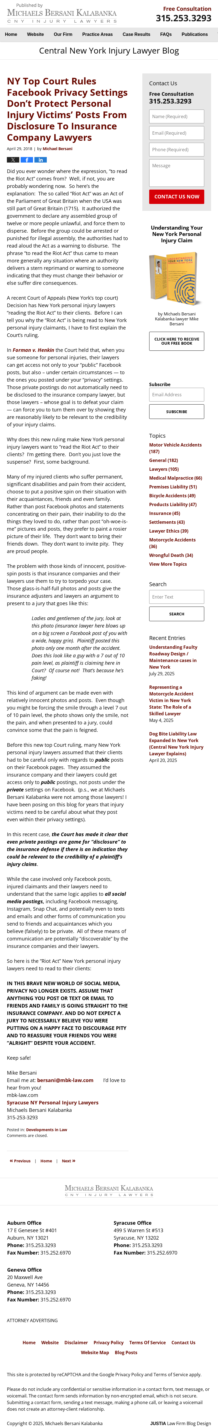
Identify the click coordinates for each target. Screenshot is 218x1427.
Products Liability (173, 504)
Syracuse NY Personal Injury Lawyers (53, 1102)
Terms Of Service (147, 1343)
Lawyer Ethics (168, 531)
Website (35, 34)
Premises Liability (173, 487)
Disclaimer (76, 1343)
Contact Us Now (176, 196)
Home (11, 34)
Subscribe (159, 384)
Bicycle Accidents (172, 496)
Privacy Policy (109, 1343)
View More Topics (168, 564)
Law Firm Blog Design (180, 1423)
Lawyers (164, 469)
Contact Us (183, 1343)
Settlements (167, 522)
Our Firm (63, 34)
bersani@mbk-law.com (65, 1080)
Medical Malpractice (175, 478)
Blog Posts (126, 1352)
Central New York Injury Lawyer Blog (62, 14)
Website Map (95, 1352)
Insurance (164, 513)
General (163, 460)
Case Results (137, 34)
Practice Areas (97, 34)
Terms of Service (171, 1375)
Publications (195, 34)
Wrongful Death (171, 555)
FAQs (166, 34)
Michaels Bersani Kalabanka (74, 1423)
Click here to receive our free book (176, 341)
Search (176, 613)
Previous (20, 1160)
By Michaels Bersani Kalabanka (183, 14)
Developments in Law (46, 1129)
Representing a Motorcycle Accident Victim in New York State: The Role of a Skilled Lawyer (171, 700)
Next (68, 1160)
